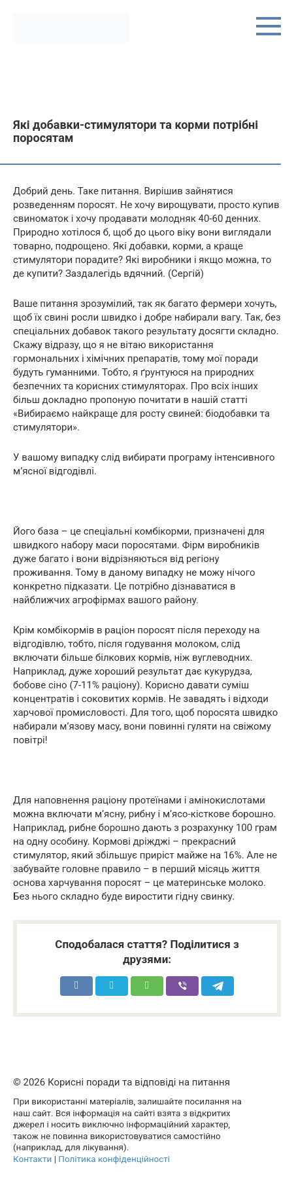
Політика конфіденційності (114, 1159)
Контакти (32, 1159)
